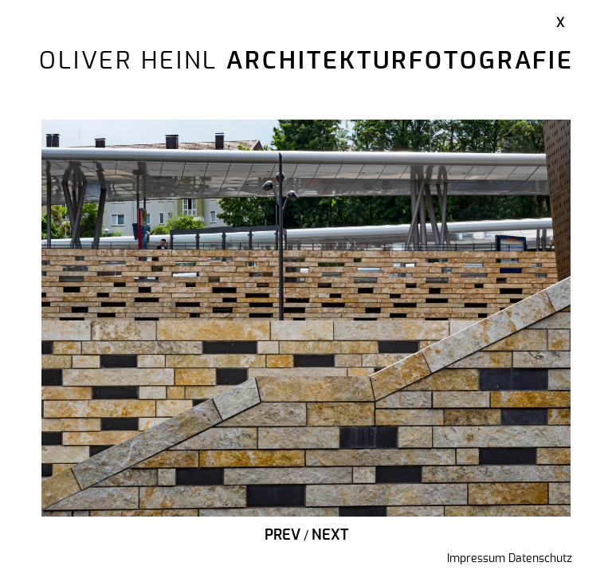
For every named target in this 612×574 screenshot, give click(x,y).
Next (330, 536)
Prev (282, 536)
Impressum (476, 558)
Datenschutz (540, 558)
